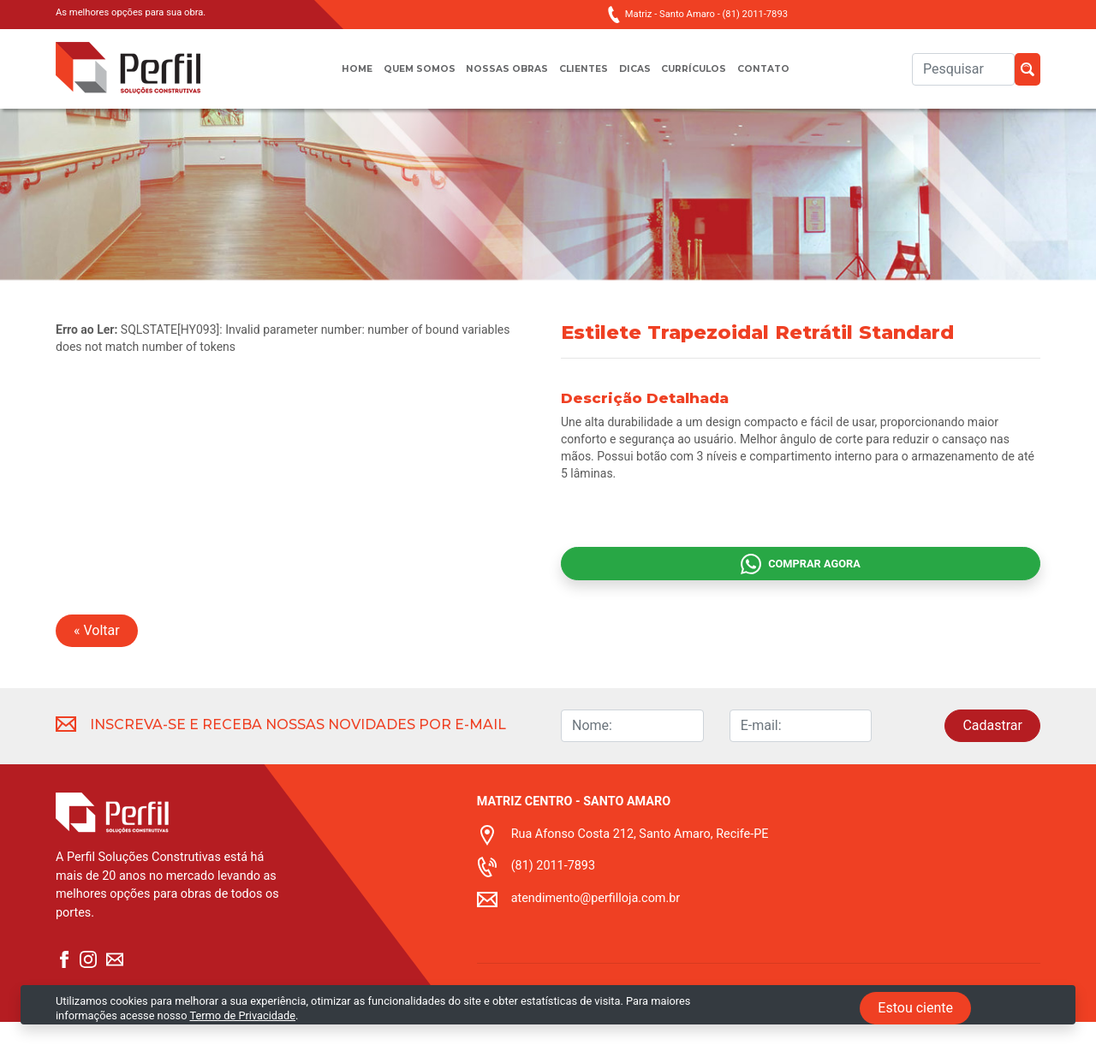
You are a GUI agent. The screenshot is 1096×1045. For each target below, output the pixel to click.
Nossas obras (500, 77)
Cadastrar (992, 748)
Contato (786, 77)
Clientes (584, 77)
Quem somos (403, 77)
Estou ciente (915, 1008)
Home (333, 77)
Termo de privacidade (530, 1035)
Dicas (640, 77)
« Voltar (97, 653)
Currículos (707, 77)
